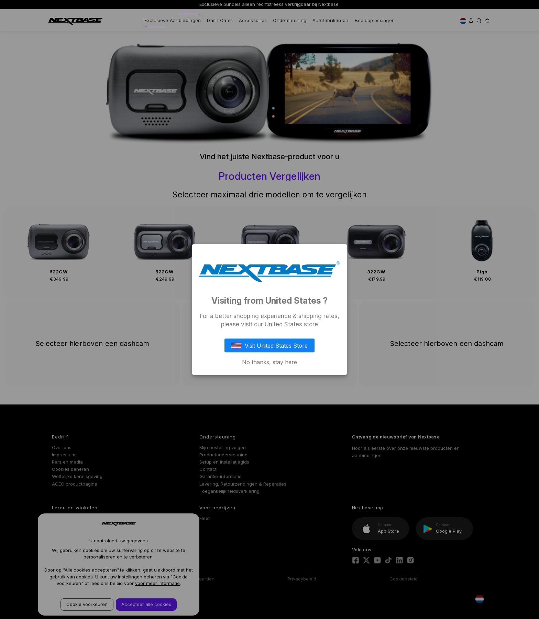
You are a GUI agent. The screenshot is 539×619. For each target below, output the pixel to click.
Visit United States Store (269, 345)
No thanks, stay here (269, 362)
